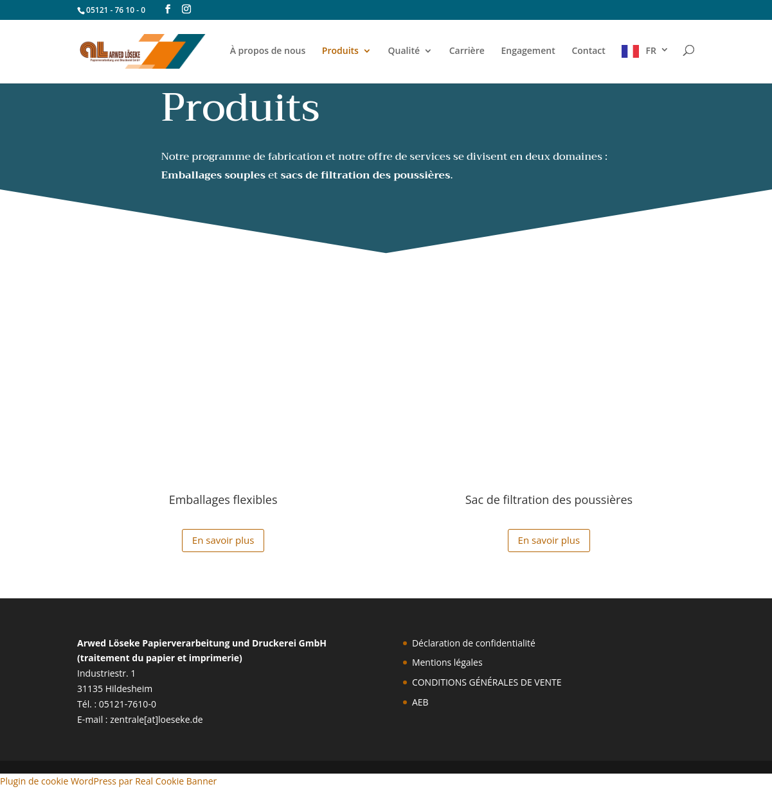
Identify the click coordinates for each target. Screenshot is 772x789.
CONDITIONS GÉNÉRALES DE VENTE (487, 682)
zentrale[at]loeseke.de (156, 719)
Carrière (467, 51)
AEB (420, 702)
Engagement (528, 51)
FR (650, 50)
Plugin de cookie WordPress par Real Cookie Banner (108, 781)
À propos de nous (267, 51)
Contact (588, 51)
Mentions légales (447, 662)
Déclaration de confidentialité (473, 643)
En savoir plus (223, 539)
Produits (340, 51)
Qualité (404, 51)
